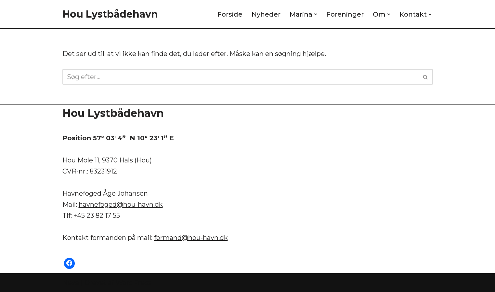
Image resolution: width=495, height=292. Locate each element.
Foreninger (345, 14)
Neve (70, 282)
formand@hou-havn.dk (191, 238)
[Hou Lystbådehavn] (110, 14)
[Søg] (240, 77)
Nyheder (266, 14)
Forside (229, 14)
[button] (315, 14)
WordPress (133, 282)
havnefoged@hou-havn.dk (121, 204)
